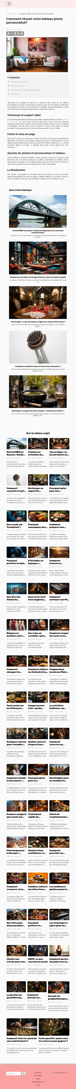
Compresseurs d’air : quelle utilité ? (36, 708)
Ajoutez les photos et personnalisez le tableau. (25, 90)
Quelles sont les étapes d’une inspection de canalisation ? (37, 746)
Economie (38, 1072)
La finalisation (15, 94)
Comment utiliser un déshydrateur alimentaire (38, 672)
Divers (15, 14)
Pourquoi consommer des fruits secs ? (37, 527)
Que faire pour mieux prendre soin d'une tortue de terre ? (16, 927)
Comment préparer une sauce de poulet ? (59, 527)
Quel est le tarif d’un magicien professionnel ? (37, 600)
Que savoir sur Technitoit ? (15, 525)
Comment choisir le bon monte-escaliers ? (16, 781)
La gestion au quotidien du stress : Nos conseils (14, 999)
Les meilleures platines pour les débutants (58, 889)
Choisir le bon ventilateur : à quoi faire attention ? (36, 854)
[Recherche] (13, 1073)
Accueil (8, 14)
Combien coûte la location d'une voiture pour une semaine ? (37, 890)
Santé (38, 1079)
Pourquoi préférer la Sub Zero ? (15, 563)
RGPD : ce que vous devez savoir (38, 960)
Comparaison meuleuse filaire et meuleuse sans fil (59, 673)
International (38, 1076)
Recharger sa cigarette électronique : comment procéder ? (38, 411)
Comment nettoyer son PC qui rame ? (58, 600)
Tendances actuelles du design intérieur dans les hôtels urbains (38, 277)
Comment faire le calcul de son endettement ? (22, 1039)
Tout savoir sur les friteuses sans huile (15, 708)
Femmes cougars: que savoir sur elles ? (17, 817)
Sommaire (15, 77)
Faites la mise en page (17, 86)
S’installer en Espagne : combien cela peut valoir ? (35, 564)
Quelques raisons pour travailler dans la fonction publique (16, 746)
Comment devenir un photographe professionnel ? (36, 999)
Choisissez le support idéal (19, 82)
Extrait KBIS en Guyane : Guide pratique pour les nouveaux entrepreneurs (38, 232)
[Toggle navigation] (9, 3)
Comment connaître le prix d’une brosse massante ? (38, 366)
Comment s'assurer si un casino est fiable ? (16, 890)
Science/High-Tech (38, 1082)
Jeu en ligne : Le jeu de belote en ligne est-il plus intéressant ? (38, 322)
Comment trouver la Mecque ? (55, 563)
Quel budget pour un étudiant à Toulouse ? (59, 781)
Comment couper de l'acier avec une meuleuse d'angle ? (59, 637)
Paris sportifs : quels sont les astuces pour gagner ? (53, 1039)
